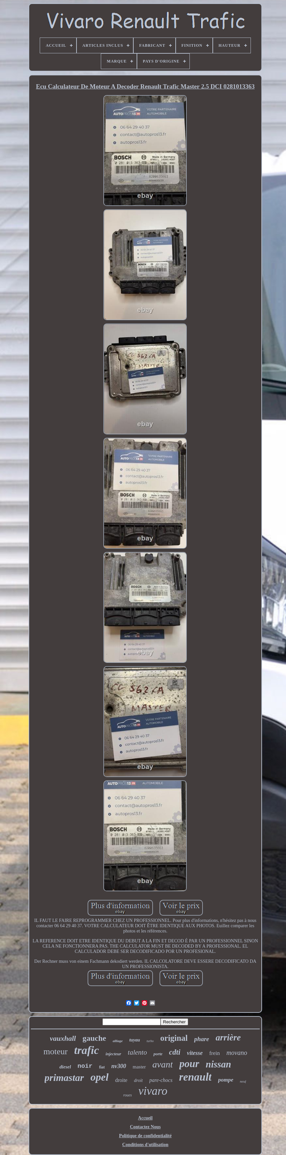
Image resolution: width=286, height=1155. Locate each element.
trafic (86, 1050)
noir (85, 1066)
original (173, 1038)
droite (121, 1080)
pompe (225, 1080)
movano (236, 1052)
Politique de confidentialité (145, 1135)
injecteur (113, 1053)
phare (201, 1039)
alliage (118, 1041)
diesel (65, 1066)
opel (100, 1077)
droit (138, 1080)
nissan (218, 1064)
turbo (150, 1041)
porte (157, 1053)
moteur (55, 1051)
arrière (228, 1037)
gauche (94, 1038)
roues (127, 1095)
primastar (64, 1077)
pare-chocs (161, 1080)
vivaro (153, 1091)
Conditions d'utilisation (145, 1144)
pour (189, 1063)
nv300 (118, 1066)
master (139, 1066)
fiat (102, 1067)
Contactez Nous (145, 1126)
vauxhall (63, 1038)
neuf (243, 1081)
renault (195, 1077)
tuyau (134, 1039)
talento (137, 1052)
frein (214, 1053)
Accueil (145, 1118)
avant (162, 1064)
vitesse (195, 1053)
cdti (175, 1052)
